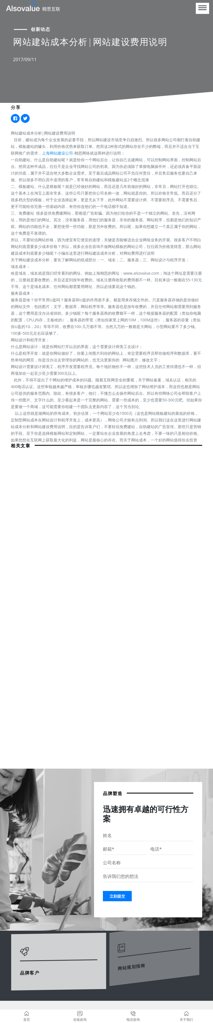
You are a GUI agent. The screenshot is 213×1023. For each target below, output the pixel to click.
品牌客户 (31, 968)
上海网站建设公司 (57, 153)
